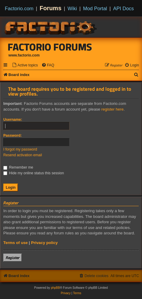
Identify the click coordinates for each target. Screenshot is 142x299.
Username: (12, 119)
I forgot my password (20, 149)
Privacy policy (44, 242)
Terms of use (15, 242)
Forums (51, 8)
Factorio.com (19, 8)
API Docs (123, 8)
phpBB (55, 287)
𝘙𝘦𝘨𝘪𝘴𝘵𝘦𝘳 (13, 257)
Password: (12, 135)
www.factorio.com (24, 55)
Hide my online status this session (33, 173)
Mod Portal (95, 8)
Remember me (18, 167)
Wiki (72, 8)
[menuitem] (25, 65)
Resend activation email (22, 155)
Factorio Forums (50, 46)
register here (112, 109)
